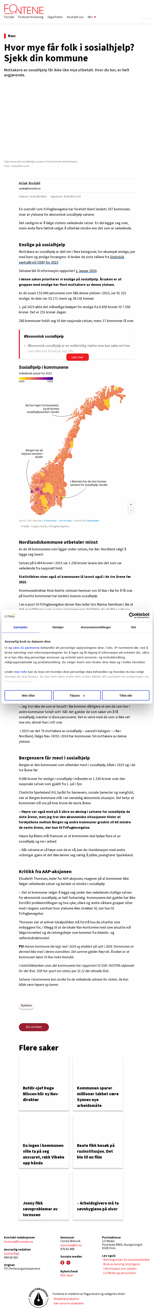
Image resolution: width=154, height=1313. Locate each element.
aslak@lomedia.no (30, 188)
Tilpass (77, 695)
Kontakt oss (75, 17)
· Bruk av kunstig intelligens (121, 1264)
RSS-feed (66, 1275)
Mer (92, 17)
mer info (20, 671)
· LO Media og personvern (119, 1273)
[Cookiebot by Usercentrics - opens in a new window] (131, 615)
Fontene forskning (31, 17)
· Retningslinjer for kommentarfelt (126, 1260)
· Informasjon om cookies (119, 1268)
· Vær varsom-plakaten (68, 1303)
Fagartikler (55, 17)
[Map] (77, 443)
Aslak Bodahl (29, 183)
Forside (9, 17)
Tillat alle (125, 695)
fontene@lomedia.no (18, 1241)
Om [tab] (133, 627)
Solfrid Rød (11, 1254)
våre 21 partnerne (26, 647)
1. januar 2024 (86, 270)
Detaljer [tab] (58, 627)
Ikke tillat (28, 695)
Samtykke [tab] (20, 627)
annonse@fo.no (71, 1245)
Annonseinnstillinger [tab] (96, 627)
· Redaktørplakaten (66, 1299)
